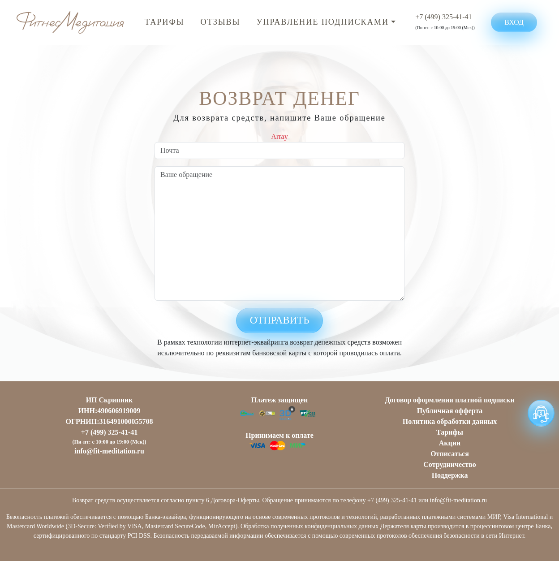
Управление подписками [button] (323, 21)
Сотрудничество (449, 464)
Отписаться (449, 453)
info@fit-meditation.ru (109, 451)
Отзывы (221, 21)
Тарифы (165, 21)
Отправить (280, 320)
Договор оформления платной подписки (450, 400)
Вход (514, 22)
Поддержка (450, 475)
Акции (449, 443)
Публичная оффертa (450, 410)
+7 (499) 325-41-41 (443, 17)
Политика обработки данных (450, 421)
